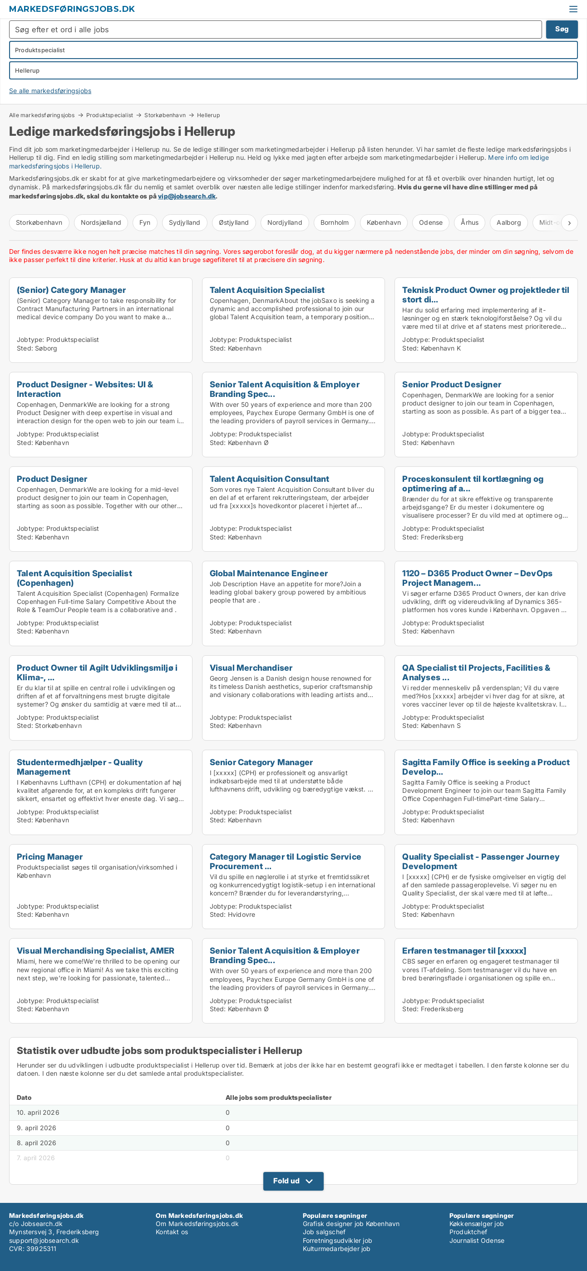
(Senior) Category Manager (71, 290)
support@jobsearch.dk (44, 1240)
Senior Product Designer (451, 384)
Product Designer (52, 479)
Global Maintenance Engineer (269, 573)
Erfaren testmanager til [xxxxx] (464, 950)
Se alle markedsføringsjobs (50, 90)
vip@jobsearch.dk (187, 196)
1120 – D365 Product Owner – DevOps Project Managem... (477, 578)
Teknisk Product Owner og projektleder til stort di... (485, 294)
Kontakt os (172, 1232)
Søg (562, 29)
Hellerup (208, 115)
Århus (469, 222)
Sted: (25, 348)
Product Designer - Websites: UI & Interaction (85, 389)
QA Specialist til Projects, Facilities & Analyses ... (476, 672)
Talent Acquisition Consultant (270, 479)
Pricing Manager (50, 856)
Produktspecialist (109, 115)
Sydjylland (185, 222)
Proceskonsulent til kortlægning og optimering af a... (472, 483)
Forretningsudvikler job (338, 1240)
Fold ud (286, 1180)
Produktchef (468, 1232)
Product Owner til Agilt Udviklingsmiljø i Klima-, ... (97, 672)
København (384, 222)
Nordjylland (284, 222)
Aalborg (509, 222)
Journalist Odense (476, 1240)
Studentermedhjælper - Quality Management (80, 766)
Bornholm (335, 222)
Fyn (145, 222)
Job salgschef (324, 1232)
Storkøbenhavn (165, 115)
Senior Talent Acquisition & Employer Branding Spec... (285, 389)
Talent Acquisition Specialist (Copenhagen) (74, 578)
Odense (431, 222)
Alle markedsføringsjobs (42, 115)
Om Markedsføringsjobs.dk (197, 1223)
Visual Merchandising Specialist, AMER (95, 950)
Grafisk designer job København (351, 1223)
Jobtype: (30, 339)
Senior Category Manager (261, 762)
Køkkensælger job (476, 1223)
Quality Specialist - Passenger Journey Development (481, 861)
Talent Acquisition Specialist (267, 290)
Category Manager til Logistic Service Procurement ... (285, 861)
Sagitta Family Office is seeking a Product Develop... (485, 766)
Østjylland (234, 222)
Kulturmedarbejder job (337, 1248)
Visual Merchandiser (251, 668)
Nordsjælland (101, 222)
